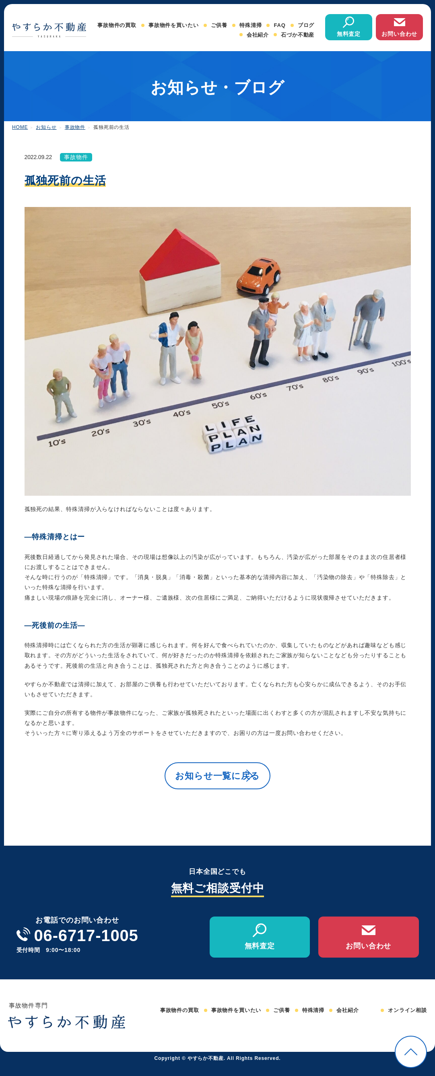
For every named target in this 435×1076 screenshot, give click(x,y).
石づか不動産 (297, 35)
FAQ (279, 25)
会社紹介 (258, 35)
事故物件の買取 (116, 25)
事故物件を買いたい (173, 25)
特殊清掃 (250, 25)
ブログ (306, 25)
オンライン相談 (407, 1021)
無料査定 (349, 34)
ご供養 (219, 25)
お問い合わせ (399, 34)
